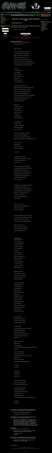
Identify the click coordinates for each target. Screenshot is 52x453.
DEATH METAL (43, 24)
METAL (42, 30)
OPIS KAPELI (3, 20)
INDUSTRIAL (43, 27)
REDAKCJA (3, 22)
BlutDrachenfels (14, 410)
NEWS (2, 16)
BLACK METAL (43, 23)
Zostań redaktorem (5, 36)
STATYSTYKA (3, 23)
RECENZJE (3, 17)
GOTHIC (42, 26)
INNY (42, 29)
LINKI (2, 21)
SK (11, 42)
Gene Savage (14, 14)
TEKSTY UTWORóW (4, 19)
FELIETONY (3, 18)
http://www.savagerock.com (19, 29)
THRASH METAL (44, 28)
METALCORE (43, 25)
